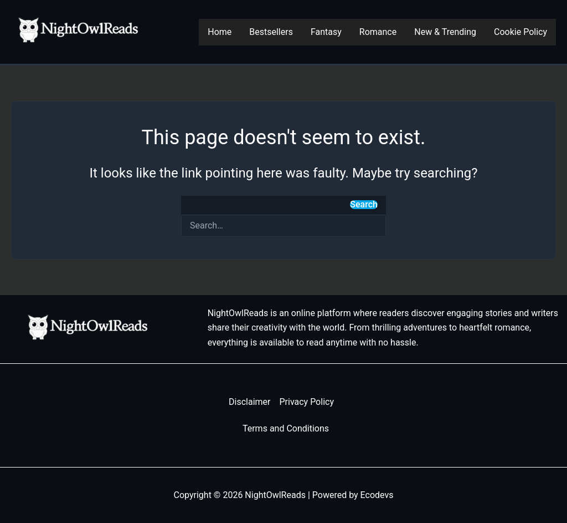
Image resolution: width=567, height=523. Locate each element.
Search (364, 204)
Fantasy (326, 32)
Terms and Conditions (286, 428)
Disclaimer (249, 402)
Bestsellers (271, 32)
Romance (377, 32)
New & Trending (445, 32)
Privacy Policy (306, 402)
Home (219, 32)
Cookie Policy (520, 32)
